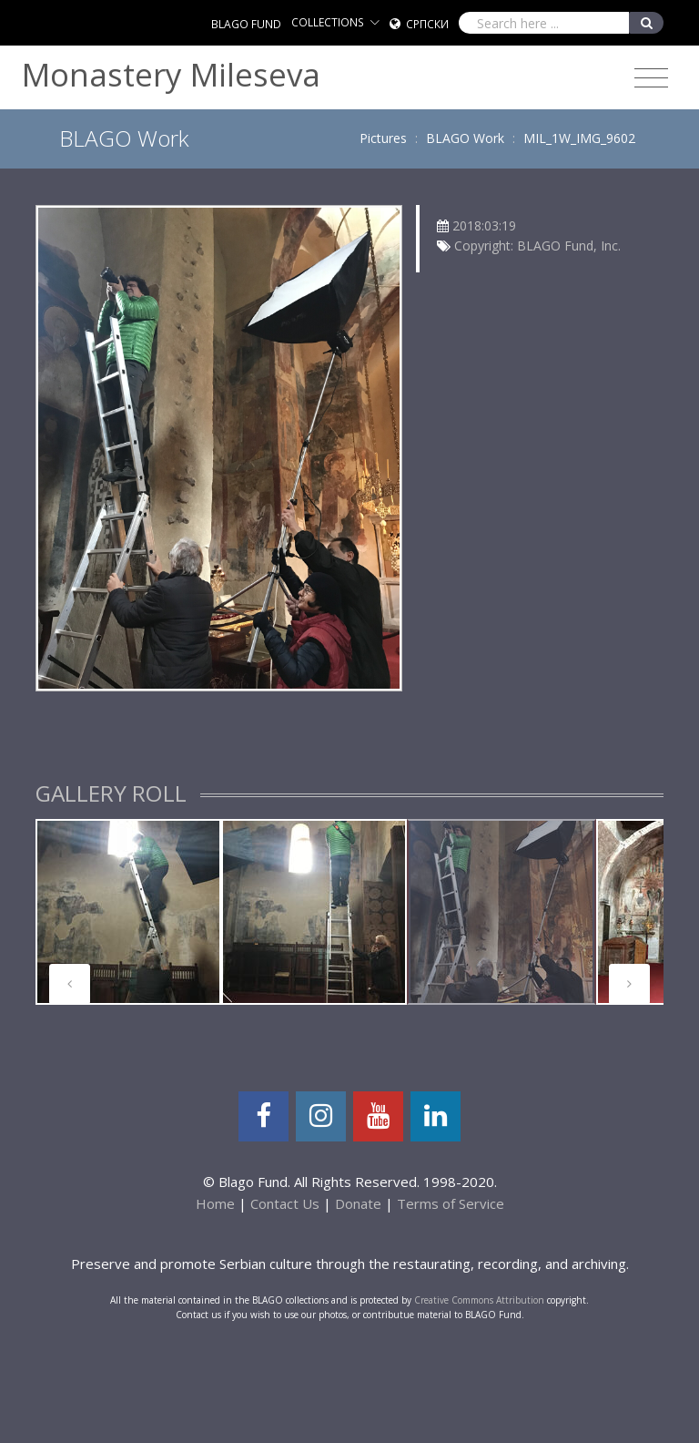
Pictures (383, 138)
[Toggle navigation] (651, 78)
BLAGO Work (465, 138)
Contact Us (284, 1203)
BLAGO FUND (246, 24)
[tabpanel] (128, 912)
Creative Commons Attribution (479, 1300)
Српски (427, 24)
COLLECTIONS (327, 22)
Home (215, 1203)
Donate (358, 1203)
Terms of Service (450, 1203)
